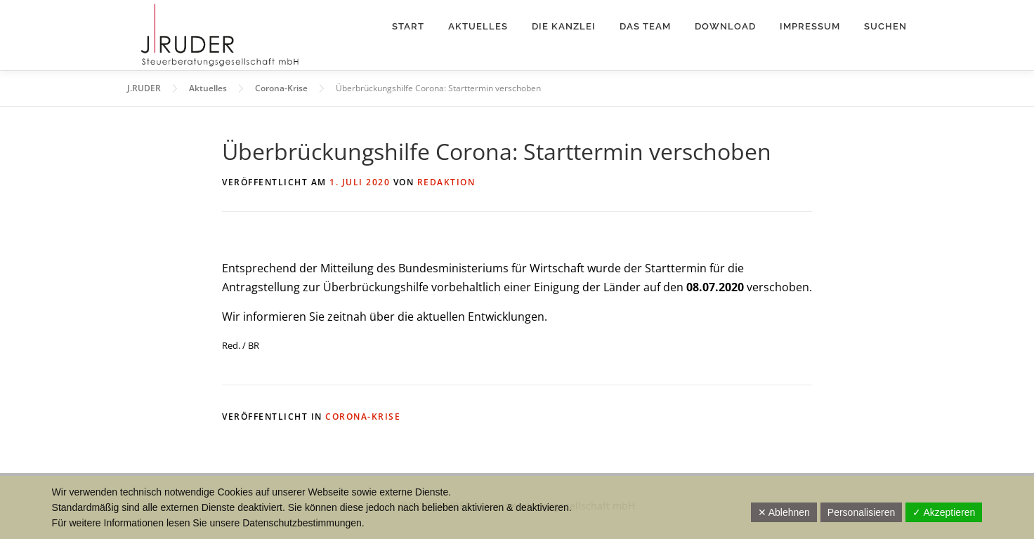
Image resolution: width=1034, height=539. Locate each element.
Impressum (810, 26)
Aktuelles (478, 26)
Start (408, 26)
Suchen (885, 26)
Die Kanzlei (564, 26)
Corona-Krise (362, 416)
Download (725, 26)
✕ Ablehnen (784, 512)
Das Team (645, 26)
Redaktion (446, 182)
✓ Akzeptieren (943, 512)
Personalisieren (861, 512)
